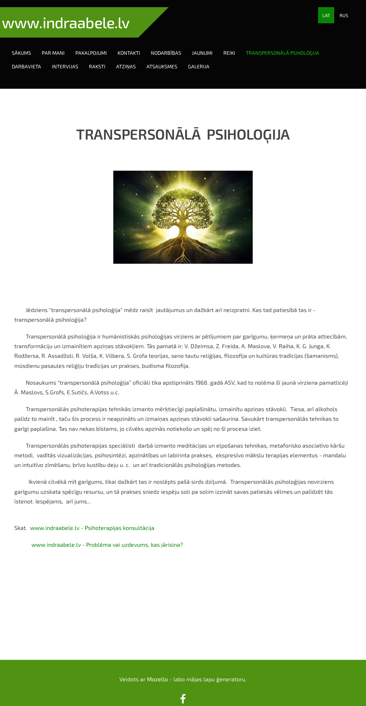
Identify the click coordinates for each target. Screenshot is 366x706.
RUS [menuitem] (344, 15)
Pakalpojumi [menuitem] (98, 46)
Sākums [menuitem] (28, 46)
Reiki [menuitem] (236, 46)
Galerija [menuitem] (206, 59)
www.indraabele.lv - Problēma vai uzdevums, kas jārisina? (107, 530)
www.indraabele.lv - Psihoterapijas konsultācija (92, 513)
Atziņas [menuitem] (133, 59)
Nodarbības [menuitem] (173, 46)
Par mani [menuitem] (60, 46)
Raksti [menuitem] (104, 59)
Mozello (157, 664)
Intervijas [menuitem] (72, 59)
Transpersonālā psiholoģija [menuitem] (289, 46)
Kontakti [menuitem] (136, 46)
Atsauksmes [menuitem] (169, 59)
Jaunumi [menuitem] (209, 46)
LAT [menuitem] (326, 15)
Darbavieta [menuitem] (33, 59)
